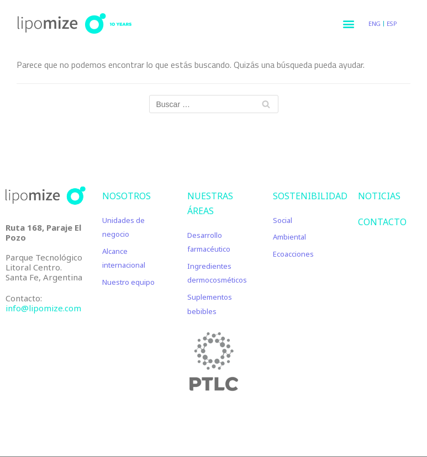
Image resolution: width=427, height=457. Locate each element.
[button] (348, 23)
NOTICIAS (379, 196)
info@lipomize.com (43, 307)
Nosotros (126, 196)
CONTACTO (382, 222)
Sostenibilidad (310, 196)
